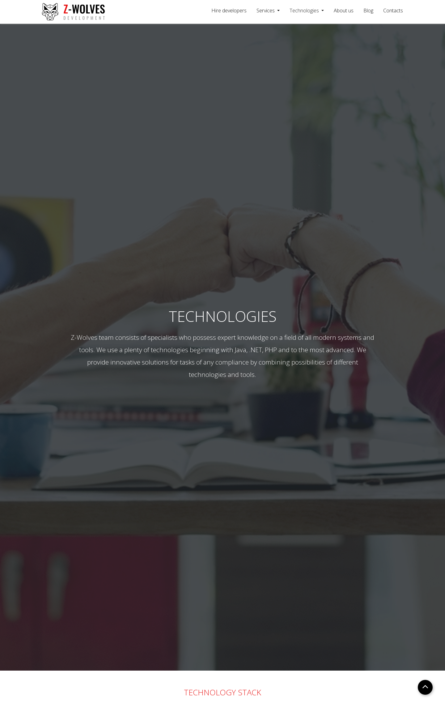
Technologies (305, 10)
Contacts (393, 10)
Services (266, 10)
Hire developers (229, 10)
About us (344, 10)
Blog (368, 10)
